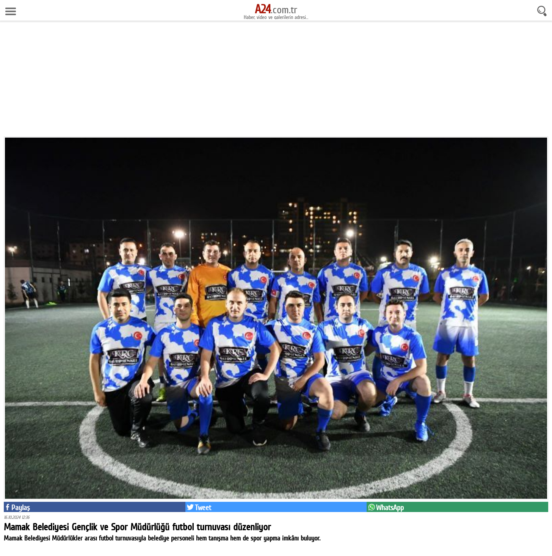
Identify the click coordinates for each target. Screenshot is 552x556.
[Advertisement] (276, 81)
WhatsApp (390, 507)
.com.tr (276, 9)
